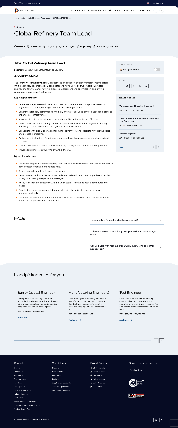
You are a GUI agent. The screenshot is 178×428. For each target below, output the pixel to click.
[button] (146, 86)
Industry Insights (97, 10)
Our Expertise (77, 10)
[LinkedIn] (155, 420)
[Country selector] (152, 3)
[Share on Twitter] (133, 86)
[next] (159, 147)
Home (16, 18)
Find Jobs (115, 10)
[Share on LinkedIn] (140, 86)
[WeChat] (161, 420)
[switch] (157, 69)
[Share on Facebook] (121, 86)
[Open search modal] (155, 10)
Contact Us (144, 10)
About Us (129, 10)
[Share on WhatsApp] (127, 86)
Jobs (23, 18)
